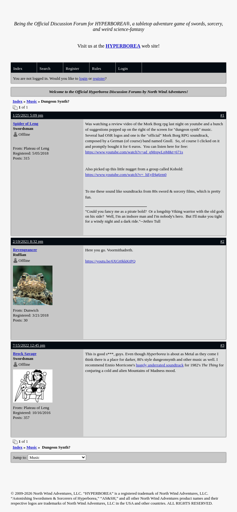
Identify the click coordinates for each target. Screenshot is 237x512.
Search (45, 68)
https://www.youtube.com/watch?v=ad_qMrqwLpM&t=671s (134, 152)
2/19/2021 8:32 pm (28, 241)
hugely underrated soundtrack (160, 365)
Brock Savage (24, 353)
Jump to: (49, 457)
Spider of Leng (25, 123)
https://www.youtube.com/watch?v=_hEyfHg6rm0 (126, 174)
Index (18, 68)
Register (72, 68)
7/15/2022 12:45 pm (29, 345)
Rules (96, 68)
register (99, 78)
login (83, 78)
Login (123, 68)
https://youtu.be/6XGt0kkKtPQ (110, 261)
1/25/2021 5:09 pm (28, 115)
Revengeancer (25, 249)
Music (32, 101)
